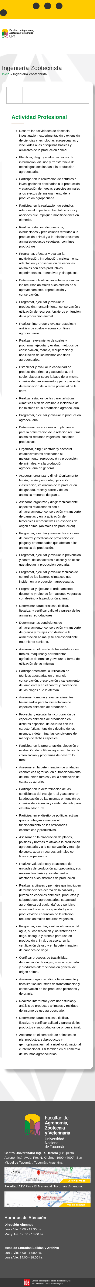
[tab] (14, 95)
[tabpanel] (47, 585)
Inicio (5, 74)
